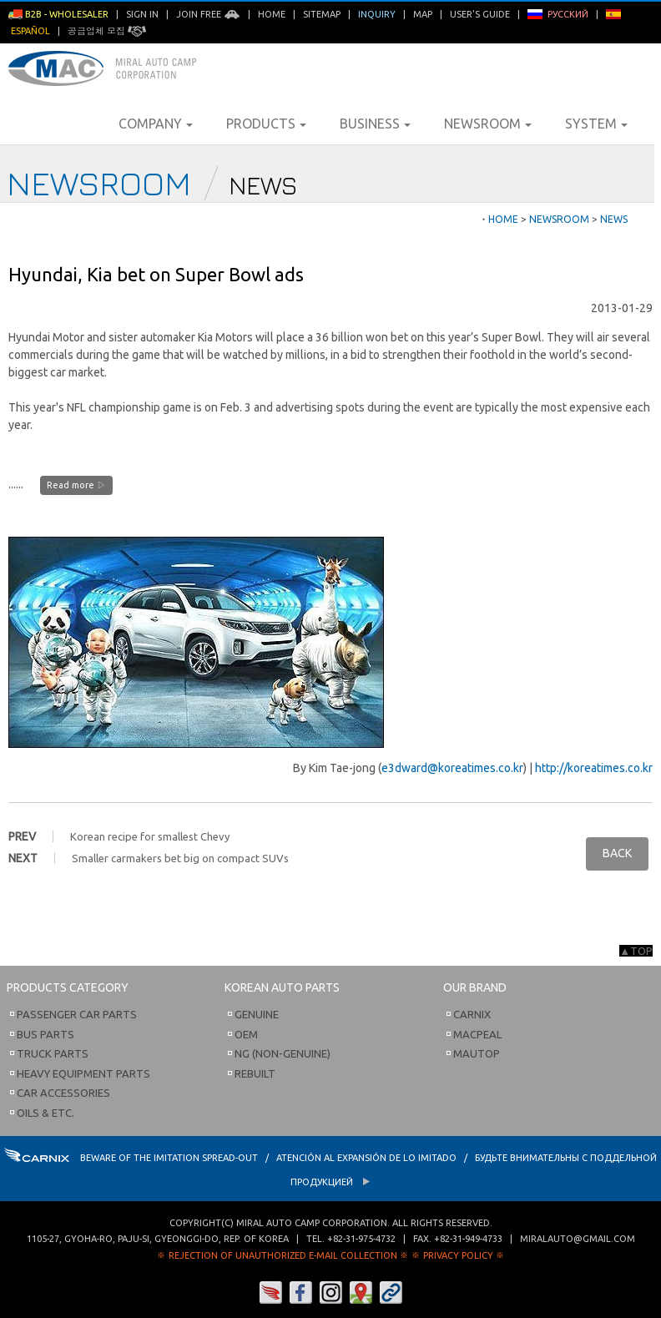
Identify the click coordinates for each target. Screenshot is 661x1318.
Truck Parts (52, 1053)
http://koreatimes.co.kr (594, 768)
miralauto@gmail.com (577, 1239)
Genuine (257, 1014)
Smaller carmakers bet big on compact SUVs (180, 858)
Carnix (472, 1014)
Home (271, 14)
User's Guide (480, 14)
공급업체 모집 (107, 31)
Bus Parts (45, 1034)
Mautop (476, 1053)
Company (156, 123)
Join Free (208, 14)
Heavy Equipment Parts (83, 1073)
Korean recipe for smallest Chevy (150, 836)
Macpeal (477, 1034)
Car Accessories (63, 1092)
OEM (246, 1034)
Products (266, 123)
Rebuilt (255, 1073)
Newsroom (488, 123)
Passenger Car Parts (77, 1014)
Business (375, 123)
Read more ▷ (76, 485)
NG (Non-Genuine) (282, 1053)
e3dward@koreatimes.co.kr (452, 768)
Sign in (142, 14)
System (596, 123)
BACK (617, 853)
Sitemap (322, 14)
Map (422, 14)
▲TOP (636, 951)
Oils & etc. (45, 1113)
